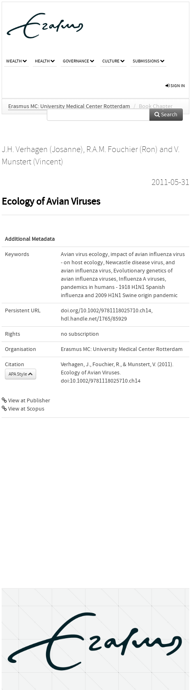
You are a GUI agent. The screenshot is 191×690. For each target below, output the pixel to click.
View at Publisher (26, 400)
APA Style (20, 374)
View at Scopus (23, 409)
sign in (175, 85)
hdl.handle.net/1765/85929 (94, 319)
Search (165, 114)
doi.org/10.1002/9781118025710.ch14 (106, 310)
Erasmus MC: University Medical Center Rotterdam (69, 106)
